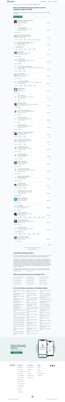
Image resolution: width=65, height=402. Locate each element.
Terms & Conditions (40, 373)
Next (49, 244)
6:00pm (39, 39)
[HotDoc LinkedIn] (52, 365)
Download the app (16, 352)
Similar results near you (32, 249)
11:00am (30, 85)
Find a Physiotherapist (22, 371)
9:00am (21, 85)
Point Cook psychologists (17, 278)
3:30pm (43, 217)
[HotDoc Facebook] (50, 365)
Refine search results (18, 16)
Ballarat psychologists (43, 280)
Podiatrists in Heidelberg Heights (45, 304)
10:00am (19, 63)
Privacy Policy (40, 375)
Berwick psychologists (43, 282)
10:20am (20, 49)
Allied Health (30, 369)
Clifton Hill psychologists (30, 278)
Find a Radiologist (21, 385)
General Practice (30, 367)
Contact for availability (32, 56)
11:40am (29, 49)
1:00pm (20, 39)
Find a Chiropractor (21, 375)
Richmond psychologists (30, 282)
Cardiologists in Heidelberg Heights (18, 322)
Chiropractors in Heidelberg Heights (19, 324)
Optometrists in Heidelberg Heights (31, 333)
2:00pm (25, 39)
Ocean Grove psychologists (17, 280)
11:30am (25, 217)
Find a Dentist (20, 369)
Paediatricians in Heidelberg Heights (45, 295)
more (50, 39)
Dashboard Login (31, 375)
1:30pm (34, 217)
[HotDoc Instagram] (54, 365)
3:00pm (34, 85)
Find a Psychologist (21, 377)
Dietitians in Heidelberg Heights (31, 302)
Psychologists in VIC (24, 4)
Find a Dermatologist (21, 383)
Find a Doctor (20, 367)
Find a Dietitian (20, 379)
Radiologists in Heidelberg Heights (45, 307)
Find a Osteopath (21, 381)
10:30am (20, 217)
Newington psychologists (43, 278)
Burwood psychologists (30, 280)
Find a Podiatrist (20, 373)
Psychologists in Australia (16, 4)
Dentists (29, 371)
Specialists (29, 373)
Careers (38, 369)
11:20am (25, 49)
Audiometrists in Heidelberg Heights (19, 320)
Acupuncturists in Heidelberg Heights (19, 317)
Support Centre (30, 377)
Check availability (32, 32)
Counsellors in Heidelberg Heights (18, 331)
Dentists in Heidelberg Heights (31, 293)
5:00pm (34, 39)
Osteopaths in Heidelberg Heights (45, 293)
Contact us (39, 371)
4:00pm (29, 39)
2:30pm (39, 217)
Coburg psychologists (16, 282)
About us (39, 367)
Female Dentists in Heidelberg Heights (19, 312)
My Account (20, 387)
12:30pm (29, 217)
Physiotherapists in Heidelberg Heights (46, 299)
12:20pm (34, 49)
